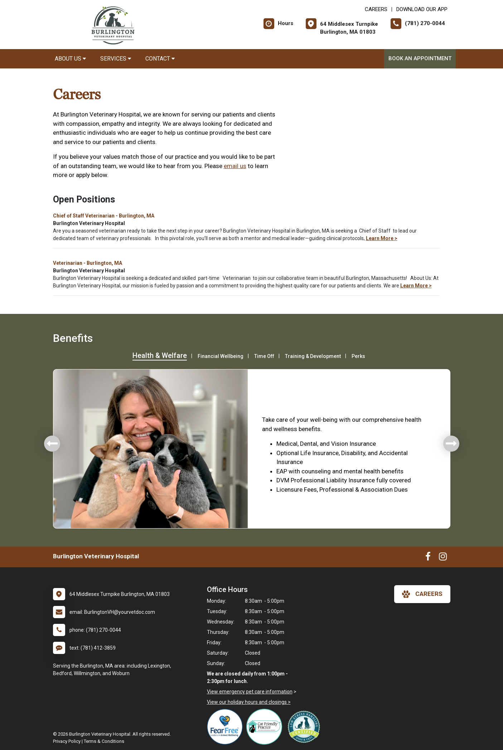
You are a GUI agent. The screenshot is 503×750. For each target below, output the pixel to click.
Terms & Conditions (104, 741)
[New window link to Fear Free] (226, 727)
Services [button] (115, 58)
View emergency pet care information (249, 691)
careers (422, 594)
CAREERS (376, 9)
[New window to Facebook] (428, 558)
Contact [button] (160, 58)
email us (235, 165)
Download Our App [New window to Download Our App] (422, 9)
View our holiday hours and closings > (249, 702)
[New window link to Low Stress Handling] (305, 727)
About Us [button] (70, 58)
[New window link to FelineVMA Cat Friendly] (266, 727)
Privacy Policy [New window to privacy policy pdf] (67, 741)
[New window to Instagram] (442, 558)
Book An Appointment (419, 58)
